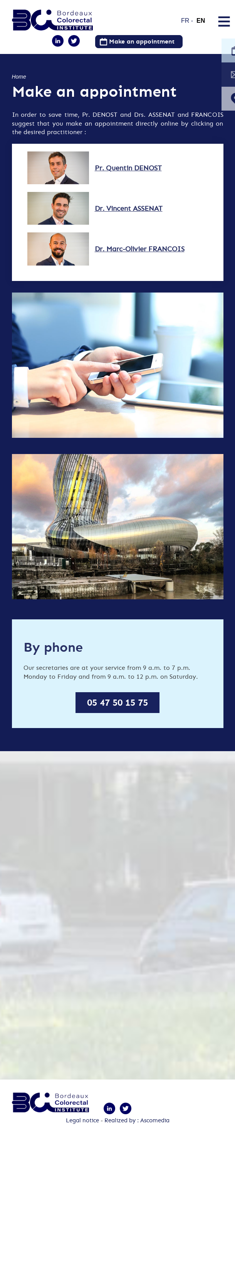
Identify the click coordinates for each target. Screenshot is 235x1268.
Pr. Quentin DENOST (124, 172)
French (187, 17)
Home (19, 77)
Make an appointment (142, 41)
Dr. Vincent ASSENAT (125, 216)
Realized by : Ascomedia (137, 1130)
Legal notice (82, 1130)
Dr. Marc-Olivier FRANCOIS (136, 260)
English (203, 17)
